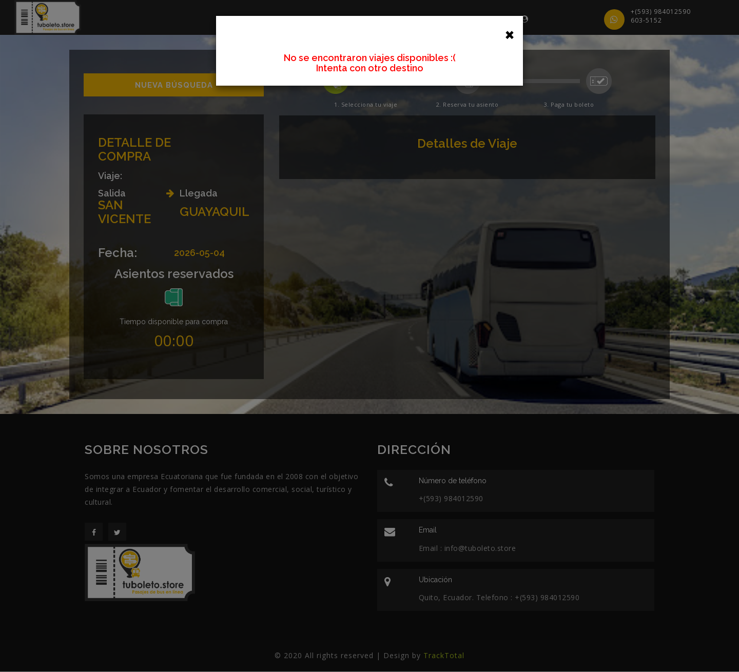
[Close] (509, 34)
